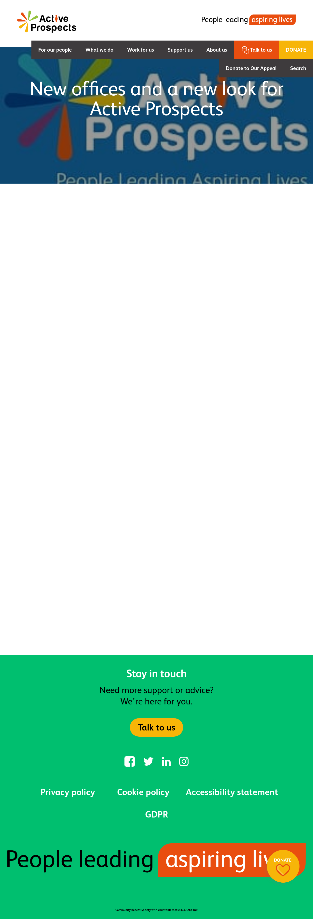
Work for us (140, 50)
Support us (180, 50)
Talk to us (261, 50)
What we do (99, 50)
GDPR (156, 814)
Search (298, 68)
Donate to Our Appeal (251, 68)
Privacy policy (68, 792)
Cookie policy (143, 792)
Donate (296, 50)
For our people (55, 50)
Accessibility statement (232, 792)
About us (216, 50)
